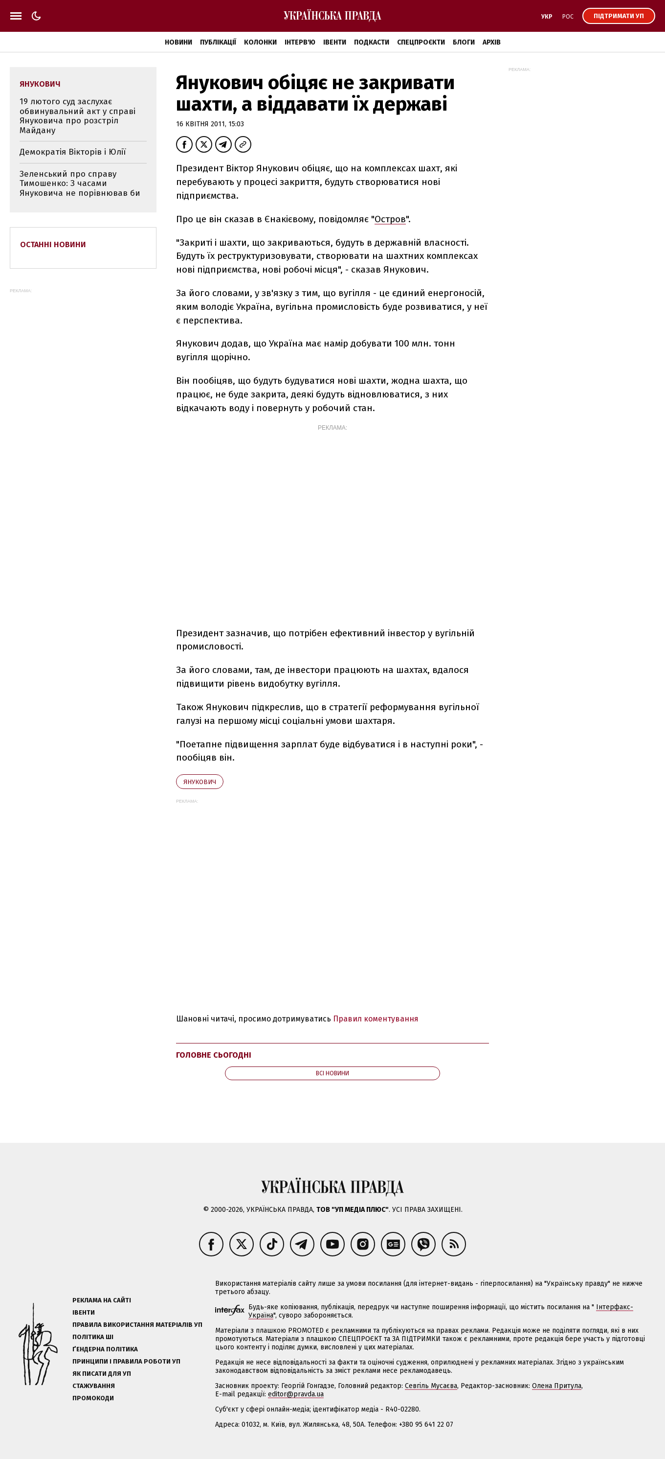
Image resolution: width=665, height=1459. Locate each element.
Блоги (464, 42)
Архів (492, 42)
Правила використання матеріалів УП (137, 1324)
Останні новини (53, 244)
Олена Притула (556, 1386)
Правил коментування (376, 1018)
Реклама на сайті (101, 1300)
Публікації (218, 42)
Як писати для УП (101, 1373)
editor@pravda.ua (296, 1394)
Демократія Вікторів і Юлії (73, 152)
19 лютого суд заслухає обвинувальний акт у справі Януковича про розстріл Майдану (77, 116)
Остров (390, 219)
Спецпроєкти (421, 42)
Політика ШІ (92, 1337)
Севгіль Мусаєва (431, 1386)
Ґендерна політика (105, 1349)
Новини (178, 42)
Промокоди (93, 1398)
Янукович (199, 782)
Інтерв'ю (300, 42)
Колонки (260, 42)
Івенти (334, 42)
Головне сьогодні (213, 1055)
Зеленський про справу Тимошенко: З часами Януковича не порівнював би (80, 183)
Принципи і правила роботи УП (126, 1361)
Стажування (93, 1386)
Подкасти (371, 42)
